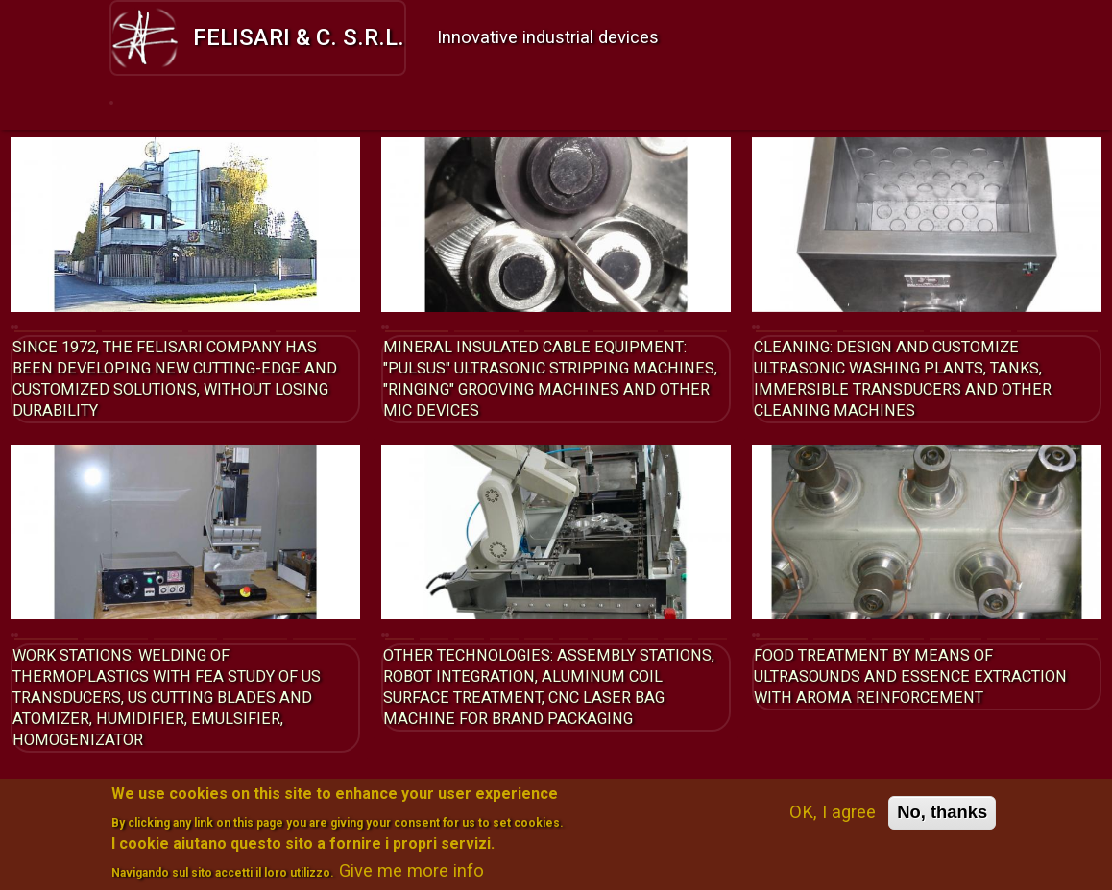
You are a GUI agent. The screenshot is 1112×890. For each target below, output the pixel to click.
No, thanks (942, 820)
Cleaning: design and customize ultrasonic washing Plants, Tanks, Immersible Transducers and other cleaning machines (924, 384)
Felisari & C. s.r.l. (257, 37)
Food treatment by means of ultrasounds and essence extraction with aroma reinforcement (892, 704)
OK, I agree (832, 820)
